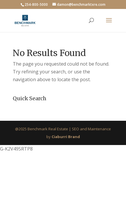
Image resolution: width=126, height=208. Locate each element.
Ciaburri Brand (66, 136)
